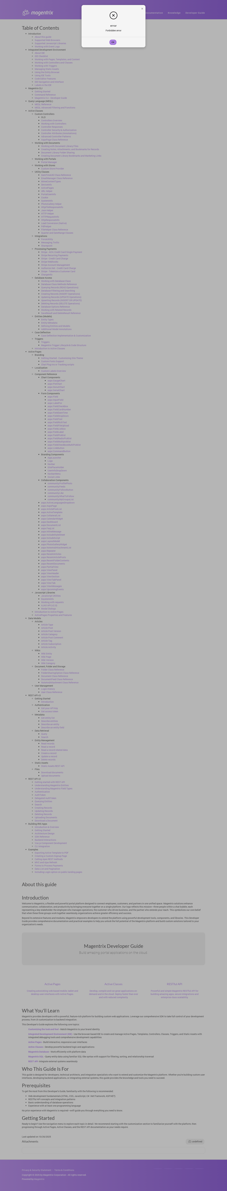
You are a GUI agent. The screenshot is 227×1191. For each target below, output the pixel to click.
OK (112, 42)
